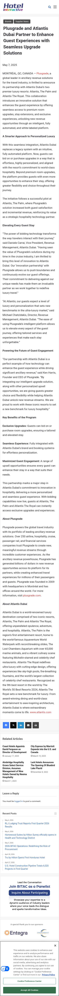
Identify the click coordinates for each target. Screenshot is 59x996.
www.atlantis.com (40, 712)
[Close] (55, 946)
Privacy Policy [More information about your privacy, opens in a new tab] (48, 976)
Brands (8, 21)
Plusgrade (42, 73)
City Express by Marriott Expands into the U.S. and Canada (43, 749)
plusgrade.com (32, 595)
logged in (18, 801)
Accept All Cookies (29, 991)
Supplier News (22, 21)
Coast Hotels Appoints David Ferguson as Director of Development (15, 749)
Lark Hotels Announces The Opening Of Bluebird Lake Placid (43, 765)
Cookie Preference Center (29, 982)
